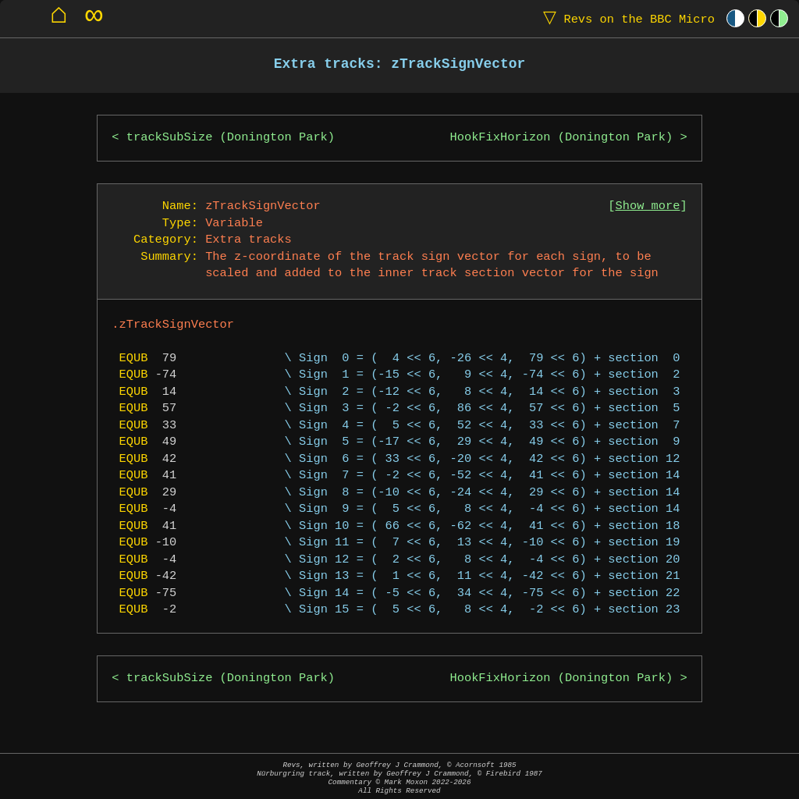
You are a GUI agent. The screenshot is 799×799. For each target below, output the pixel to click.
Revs (625, 18)
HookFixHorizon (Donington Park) (561, 138)
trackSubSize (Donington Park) (230, 138)
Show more (648, 206)
